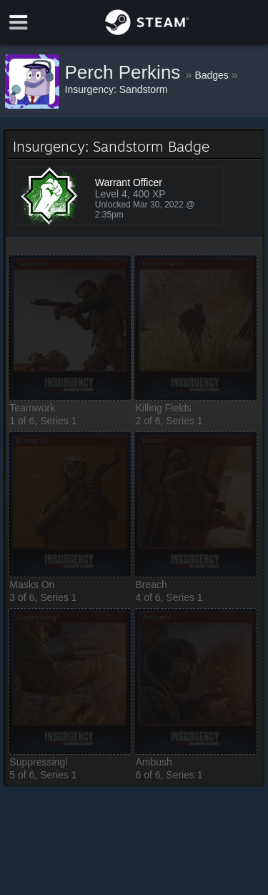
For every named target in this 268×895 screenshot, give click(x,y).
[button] (69, 328)
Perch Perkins (125, 72)
